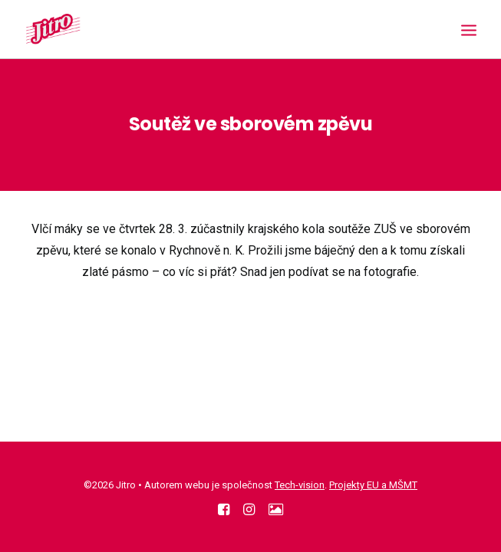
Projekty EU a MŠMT (373, 485)
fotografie (390, 271)
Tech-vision (300, 485)
